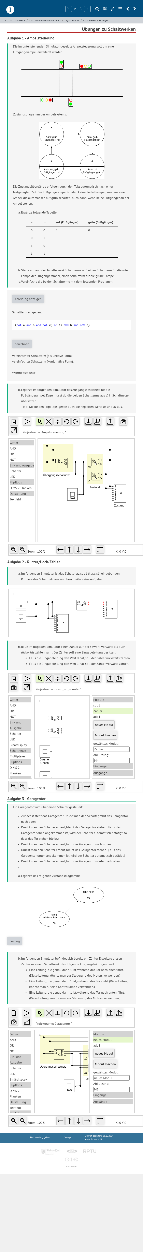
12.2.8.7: (9, 20)
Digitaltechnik (72, 20)
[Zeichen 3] (81, 9)
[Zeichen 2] (75, 9)
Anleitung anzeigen (28, 299)
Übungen (104, 20)
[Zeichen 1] (68, 9)
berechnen (22, 344)
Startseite (20, 20)
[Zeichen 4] (87, 9)
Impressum (71, 1166)
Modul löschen (105, 735)
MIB (100, 1139)
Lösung (15, 941)
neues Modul (104, 725)
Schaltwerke (89, 20)
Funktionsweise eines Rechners (45, 20)
